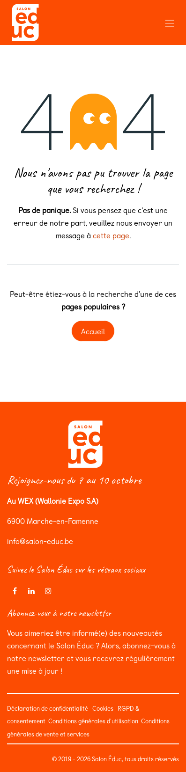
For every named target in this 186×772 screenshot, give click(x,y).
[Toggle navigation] (169, 22)
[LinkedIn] (31, 590)
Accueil (93, 331)
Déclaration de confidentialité (47, 708)
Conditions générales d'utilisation (92, 720)
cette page (111, 235)
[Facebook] (14, 590)
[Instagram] (48, 590)
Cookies (102, 708)
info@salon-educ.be (40, 540)
